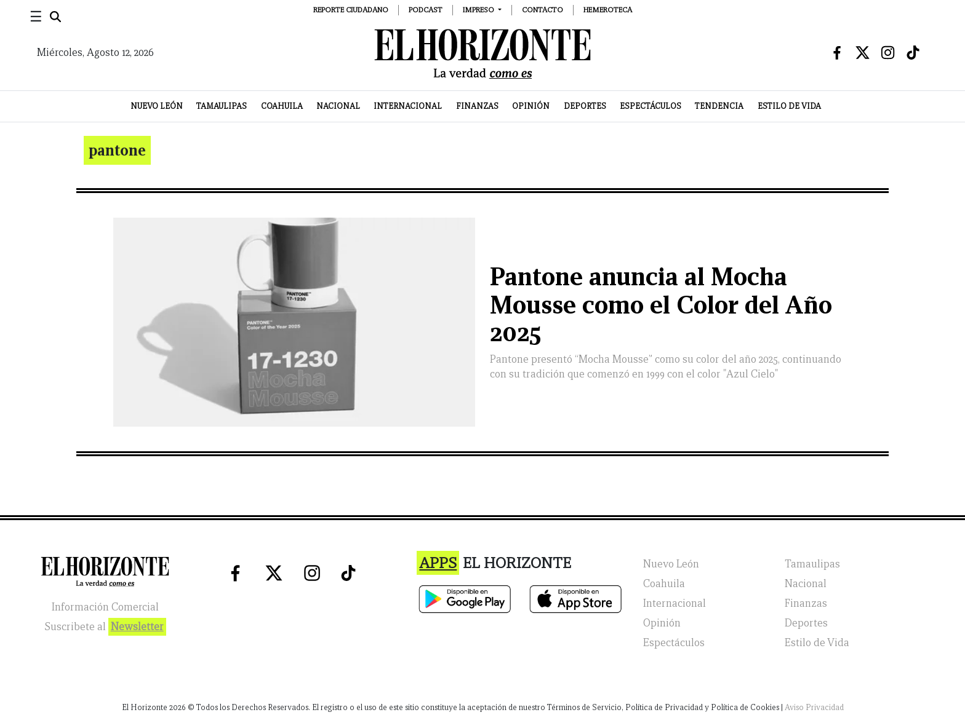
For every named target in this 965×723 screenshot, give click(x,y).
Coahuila (282, 106)
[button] (482, 9)
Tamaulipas (221, 106)
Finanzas (477, 106)
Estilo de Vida (789, 106)
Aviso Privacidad (814, 707)
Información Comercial (105, 607)
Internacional (408, 106)
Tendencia (719, 106)
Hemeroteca (607, 9)
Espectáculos (650, 106)
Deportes (585, 106)
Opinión (531, 106)
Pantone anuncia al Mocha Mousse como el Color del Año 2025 (661, 304)
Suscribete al (105, 627)
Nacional (338, 106)
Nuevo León (156, 106)
